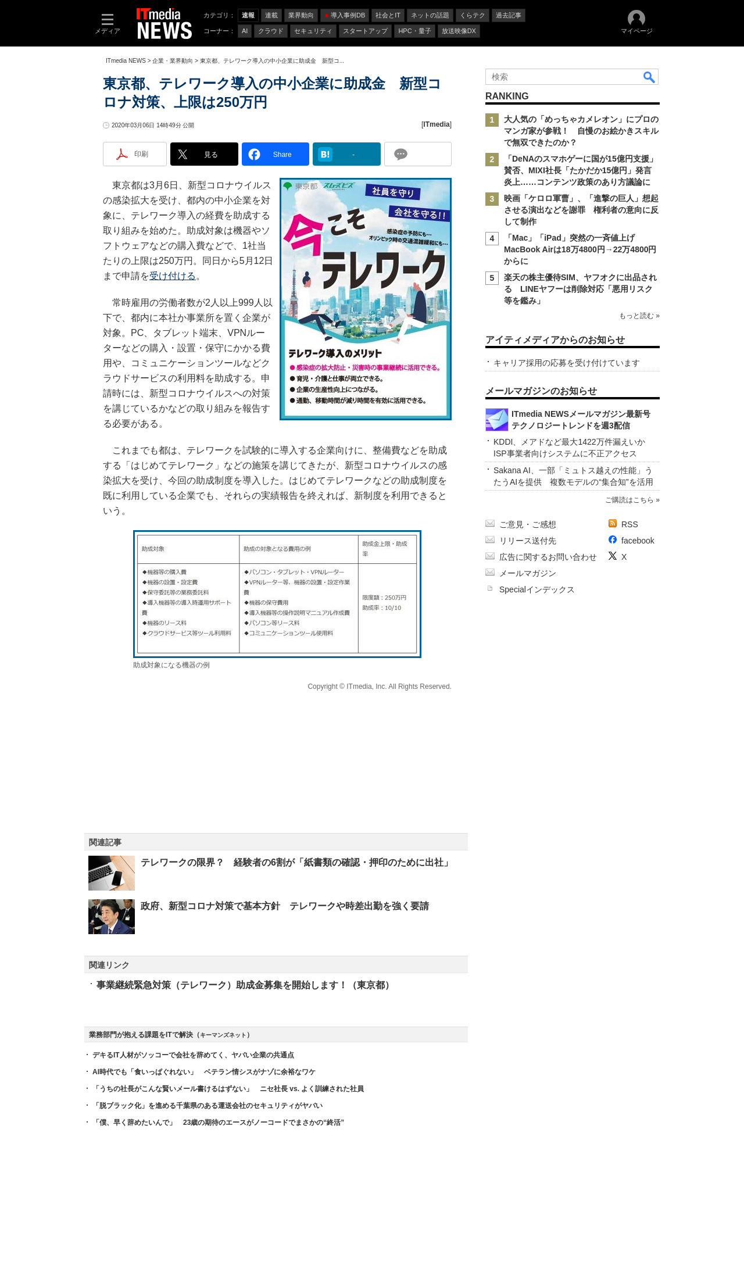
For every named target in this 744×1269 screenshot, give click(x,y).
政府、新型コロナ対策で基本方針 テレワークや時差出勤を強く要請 (285, 906)
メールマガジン (527, 573)
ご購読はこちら (629, 500)
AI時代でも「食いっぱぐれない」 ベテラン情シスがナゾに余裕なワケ (204, 1072)
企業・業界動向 (172, 61)
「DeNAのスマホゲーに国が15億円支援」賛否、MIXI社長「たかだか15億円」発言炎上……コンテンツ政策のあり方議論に (580, 170)
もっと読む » (639, 316)
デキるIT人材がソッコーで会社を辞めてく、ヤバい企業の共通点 (193, 1055)
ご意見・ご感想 (527, 524)
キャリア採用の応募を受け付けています (566, 362)
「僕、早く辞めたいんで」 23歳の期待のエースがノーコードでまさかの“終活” (218, 1122)
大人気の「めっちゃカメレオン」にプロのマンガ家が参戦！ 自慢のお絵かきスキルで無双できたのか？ (581, 131)
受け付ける (172, 276)
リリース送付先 (527, 540)
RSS (629, 524)
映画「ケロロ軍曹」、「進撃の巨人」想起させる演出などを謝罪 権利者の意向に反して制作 (581, 210)
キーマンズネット (223, 1035)
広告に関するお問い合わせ (548, 557)
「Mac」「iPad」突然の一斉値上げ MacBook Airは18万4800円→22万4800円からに (580, 249)
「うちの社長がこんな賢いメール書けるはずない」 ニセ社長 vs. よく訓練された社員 (228, 1089)
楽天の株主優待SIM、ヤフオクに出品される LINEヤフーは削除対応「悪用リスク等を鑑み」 (580, 289)
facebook (637, 540)
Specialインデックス (537, 589)
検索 (650, 77)
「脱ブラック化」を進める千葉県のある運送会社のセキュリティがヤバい (207, 1106)
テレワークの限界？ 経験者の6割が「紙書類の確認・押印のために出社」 (297, 862)
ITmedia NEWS (126, 61)
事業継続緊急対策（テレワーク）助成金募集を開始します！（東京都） (245, 985)
